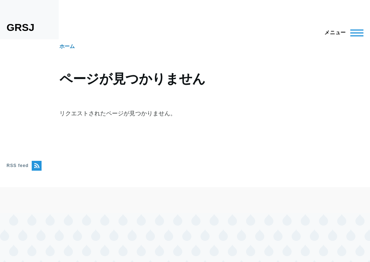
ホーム (67, 46)
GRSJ (20, 27)
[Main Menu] (342, 32)
